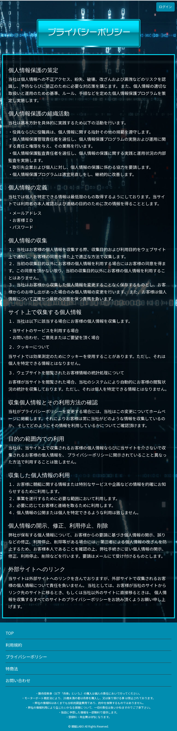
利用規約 (14, 645)
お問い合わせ (18, 680)
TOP (10, 633)
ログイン (165, 6)
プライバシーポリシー (26, 657)
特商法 (12, 669)
